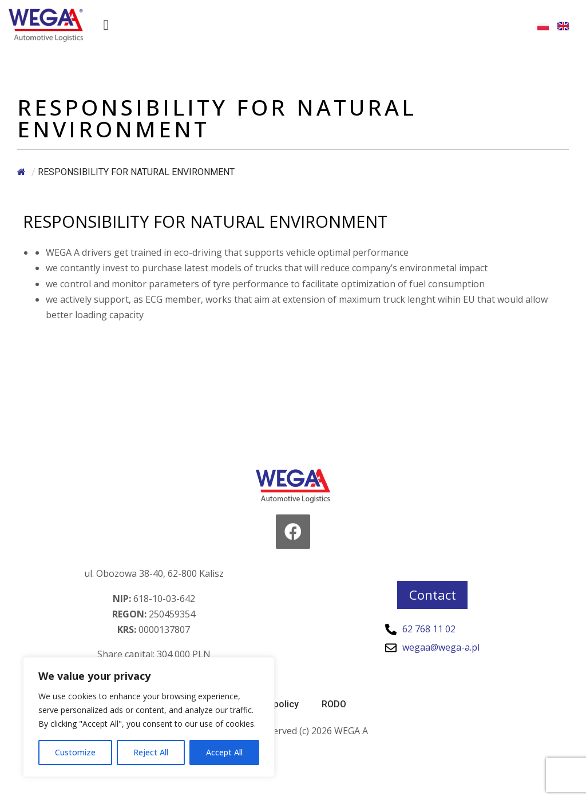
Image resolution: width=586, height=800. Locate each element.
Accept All (224, 752)
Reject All (150, 752)
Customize (75, 752)
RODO (334, 704)
